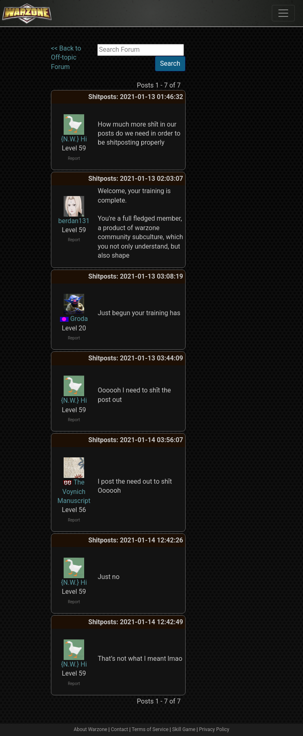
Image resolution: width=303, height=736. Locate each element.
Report (74, 158)
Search (170, 63)
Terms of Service (150, 729)
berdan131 (74, 221)
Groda (79, 319)
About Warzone (90, 729)
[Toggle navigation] (283, 13)
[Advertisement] (219, 167)
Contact (119, 729)
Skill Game (183, 729)
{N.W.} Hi (74, 139)
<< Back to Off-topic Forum (66, 57)
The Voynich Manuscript (74, 491)
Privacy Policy (214, 729)
